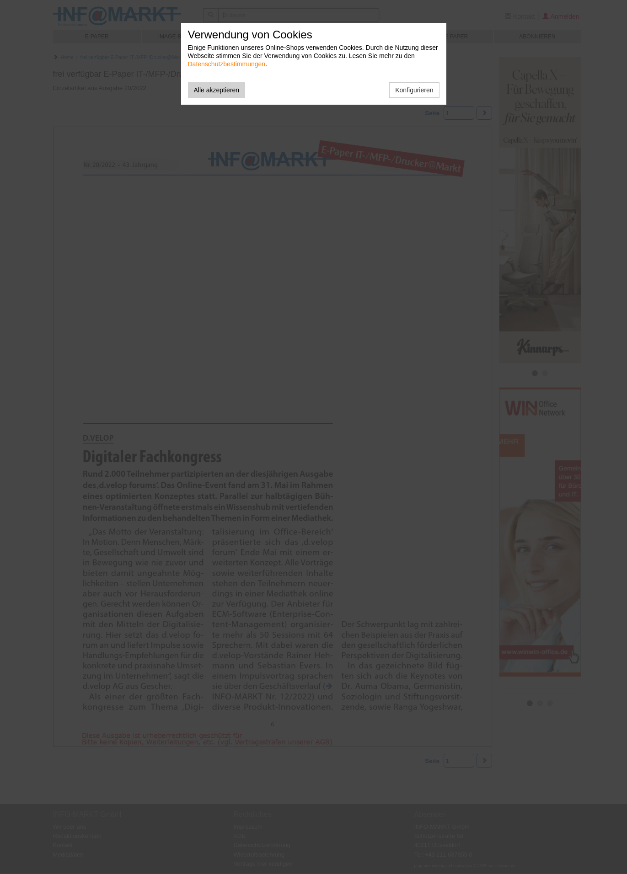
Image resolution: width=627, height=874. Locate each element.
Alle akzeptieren (217, 90)
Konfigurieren (414, 90)
